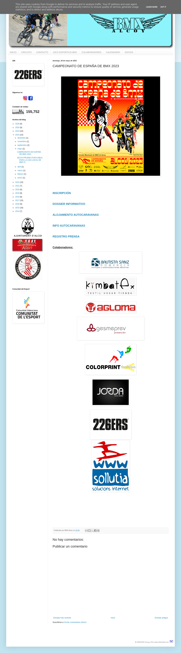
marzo (20, 170)
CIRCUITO (26, 52)
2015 (17, 208)
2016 (17, 204)
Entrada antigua (161, 618)
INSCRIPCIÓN (62, 193)
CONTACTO (42, 52)
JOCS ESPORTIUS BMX (65, 52)
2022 (17, 182)
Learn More (151, 7)
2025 (17, 127)
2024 (17, 131)
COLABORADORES (91, 52)
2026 (17, 124)
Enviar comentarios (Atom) (75, 622)
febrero (20, 174)
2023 (17, 135)
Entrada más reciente (62, 618)
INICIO (13, 52)
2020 (17, 189)
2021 (17, 186)
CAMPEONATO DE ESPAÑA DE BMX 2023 (29, 153)
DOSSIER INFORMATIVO (69, 204)
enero (20, 178)
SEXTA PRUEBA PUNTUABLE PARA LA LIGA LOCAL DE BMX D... (30, 160)
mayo (20, 149)
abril (19, 167)
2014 (17, 211)
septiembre (22, 145)
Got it (163, 7)
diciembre (21, 138)
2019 (17, 193)
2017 (17, 200)
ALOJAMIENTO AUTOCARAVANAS (76, 214)
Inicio (113, 618)
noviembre (22, 141)
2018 (17, 197)
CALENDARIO (113, 52)
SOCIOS (129, 52)
